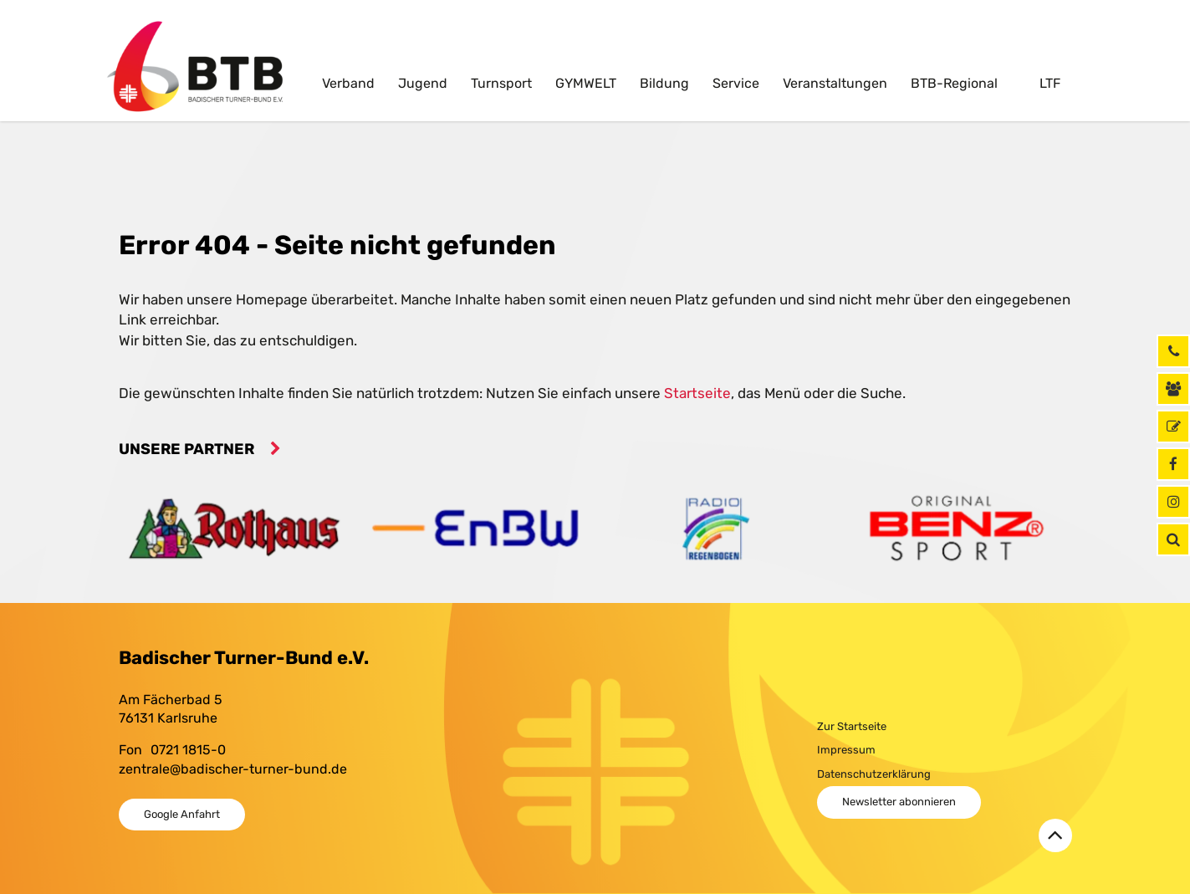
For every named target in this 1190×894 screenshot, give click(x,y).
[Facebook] (1173, 464)
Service (735, 83)
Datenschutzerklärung (874, 774)
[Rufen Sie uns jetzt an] (1173, 351)
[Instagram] (1173, 502)
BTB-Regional (954, 83)
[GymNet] (1173, 426)
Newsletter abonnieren (899, 801)
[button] (1173, 539)
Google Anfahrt (182, 814)
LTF (1048, 83)
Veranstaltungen (835, 83)
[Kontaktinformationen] (1173, 389)
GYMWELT (585, 83)
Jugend (422, 83)
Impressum (846, 749)
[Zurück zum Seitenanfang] (1055, 835)
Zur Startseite (851, 726)
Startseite (697, 393)
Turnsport (501, 83)
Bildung (664, 83)
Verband (348, 83)
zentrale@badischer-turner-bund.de (233, 769)
